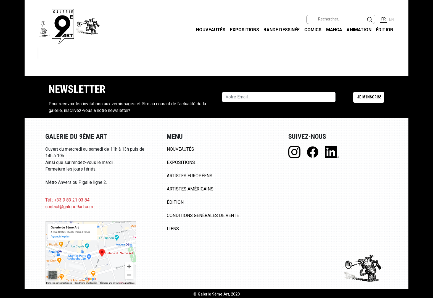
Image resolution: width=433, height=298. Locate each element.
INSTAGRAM (424, 71)
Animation (359, 29)
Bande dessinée (281, 29)
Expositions (244, 29)
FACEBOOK (424, 42)
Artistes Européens (189, 175)
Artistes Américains (190, 189)
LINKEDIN (424, 98)
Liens (173, 228)
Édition (384, 29)
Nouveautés (211, 29)
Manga (334, 29)
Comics (313, 29)
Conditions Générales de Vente (203, 215)
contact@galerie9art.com (69, 206)
